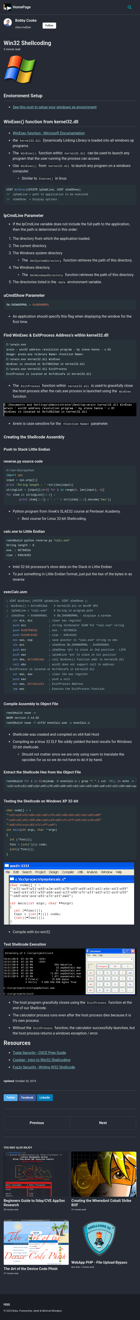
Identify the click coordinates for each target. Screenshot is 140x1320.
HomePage (22, 7)
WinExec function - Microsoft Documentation (49, 133)
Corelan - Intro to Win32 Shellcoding (41, 1060)
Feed (7, 1304)
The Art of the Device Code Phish (31, 1269)
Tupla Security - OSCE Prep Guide (39, 1053)
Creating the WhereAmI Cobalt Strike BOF (101, 1203)
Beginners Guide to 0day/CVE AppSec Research (34, 1203)
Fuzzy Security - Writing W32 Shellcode (44, 1067)
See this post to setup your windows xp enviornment (55, 107)
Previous (37, 1123)
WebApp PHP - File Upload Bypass (99, 1262)
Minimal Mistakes (52, 1310)
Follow (49, 25)
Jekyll (36, 1310)
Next (103, 1123)
